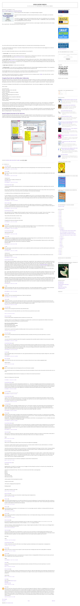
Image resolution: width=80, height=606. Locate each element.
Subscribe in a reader (61, 206)
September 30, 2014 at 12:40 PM (11, 356)
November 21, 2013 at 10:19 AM (11, 182)
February (61, 246)
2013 (60, 226)
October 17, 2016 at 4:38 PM (10, 388)
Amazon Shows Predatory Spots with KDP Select (68, 105)
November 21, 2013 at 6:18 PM (11, 221)
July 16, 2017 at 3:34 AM (9, 517)
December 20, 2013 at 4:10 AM (11, 257)
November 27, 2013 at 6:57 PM (11, 233)
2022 (60, 213)
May (61, 242)
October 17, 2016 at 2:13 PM (10, 379)
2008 (60, 254)
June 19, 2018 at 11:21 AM (10, 596)
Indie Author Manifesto (64, 154)
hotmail (6, 562)
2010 (60, 251)
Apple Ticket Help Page (43, 264)
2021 (60, 215)
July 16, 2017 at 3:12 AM (9, 510)
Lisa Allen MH (7, 391)
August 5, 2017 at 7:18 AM (10, 545)
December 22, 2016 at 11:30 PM (11, 420)
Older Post (53, 600)
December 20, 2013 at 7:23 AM (11, 283)
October (61, 236)
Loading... (59, 259)
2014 (60, 225)
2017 (60, 220)
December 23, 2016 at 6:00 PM (11, 429)
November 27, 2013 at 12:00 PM (11, 228)
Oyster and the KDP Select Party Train (66, 110)
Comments (61, 93)
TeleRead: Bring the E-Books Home (63, 284)
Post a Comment (4, 599)
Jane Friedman (60, 285)
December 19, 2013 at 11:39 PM (11, 250)
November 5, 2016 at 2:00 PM (11, 410)
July (61, 241)
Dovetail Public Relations (8, 184)
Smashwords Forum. (8, 180)
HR (5, 366)
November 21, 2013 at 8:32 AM (11, 175)
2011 (60, 250)
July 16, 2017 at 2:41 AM (9, 504)
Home (29, 600)
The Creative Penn (61, 283)
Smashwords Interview (12, 60)
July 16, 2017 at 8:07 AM (9, 527)
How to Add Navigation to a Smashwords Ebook (67, 232)
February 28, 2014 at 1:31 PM (11, 304)
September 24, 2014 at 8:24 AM (11, 349)
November (61, 229)
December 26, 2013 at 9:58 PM (11, 291)
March (61, 245)
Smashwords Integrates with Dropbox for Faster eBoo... (68, 233)
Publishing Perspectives (61, 288)
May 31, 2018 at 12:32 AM (10, 566)
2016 (60, 222)
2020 (60, 216)
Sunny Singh (6, 358)
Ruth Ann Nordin (7, 493)
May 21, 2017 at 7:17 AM (9, 460)
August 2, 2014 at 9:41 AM (10, 330)
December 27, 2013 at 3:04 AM (11, 296)
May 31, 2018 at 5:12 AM (9, 576)
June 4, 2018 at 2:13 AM (9, 584)
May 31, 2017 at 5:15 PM (9, 496)
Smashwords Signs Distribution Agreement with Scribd (69, 99)
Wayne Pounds (7, 530)
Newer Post (3, 600)
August (61, 239)
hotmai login (6, 581)
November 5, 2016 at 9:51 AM (11, 401)
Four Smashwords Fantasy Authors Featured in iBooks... (68, 230)
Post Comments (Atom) (9, 602)
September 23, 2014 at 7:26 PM (11, 340)
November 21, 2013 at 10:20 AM (11, 200)
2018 (60, 219)
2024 (60, 210)
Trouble (41, 74)
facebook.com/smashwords (62, 48)
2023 (60, 212)
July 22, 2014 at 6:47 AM (9, 313)
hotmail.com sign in (13, 580)
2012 (60, 248)
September (61, 238)
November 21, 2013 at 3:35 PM (11, 208)
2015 (60, 223)
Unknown (6, 171)
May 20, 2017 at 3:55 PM (9, 438)
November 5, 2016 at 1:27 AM (11, 393)
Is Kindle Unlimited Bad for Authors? (66, 116)
